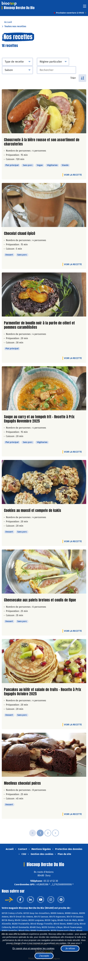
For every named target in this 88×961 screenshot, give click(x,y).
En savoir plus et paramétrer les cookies (33, 948)
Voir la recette (73, 174)
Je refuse (70, 948)
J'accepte (44, 956)
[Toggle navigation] (84, 7)
